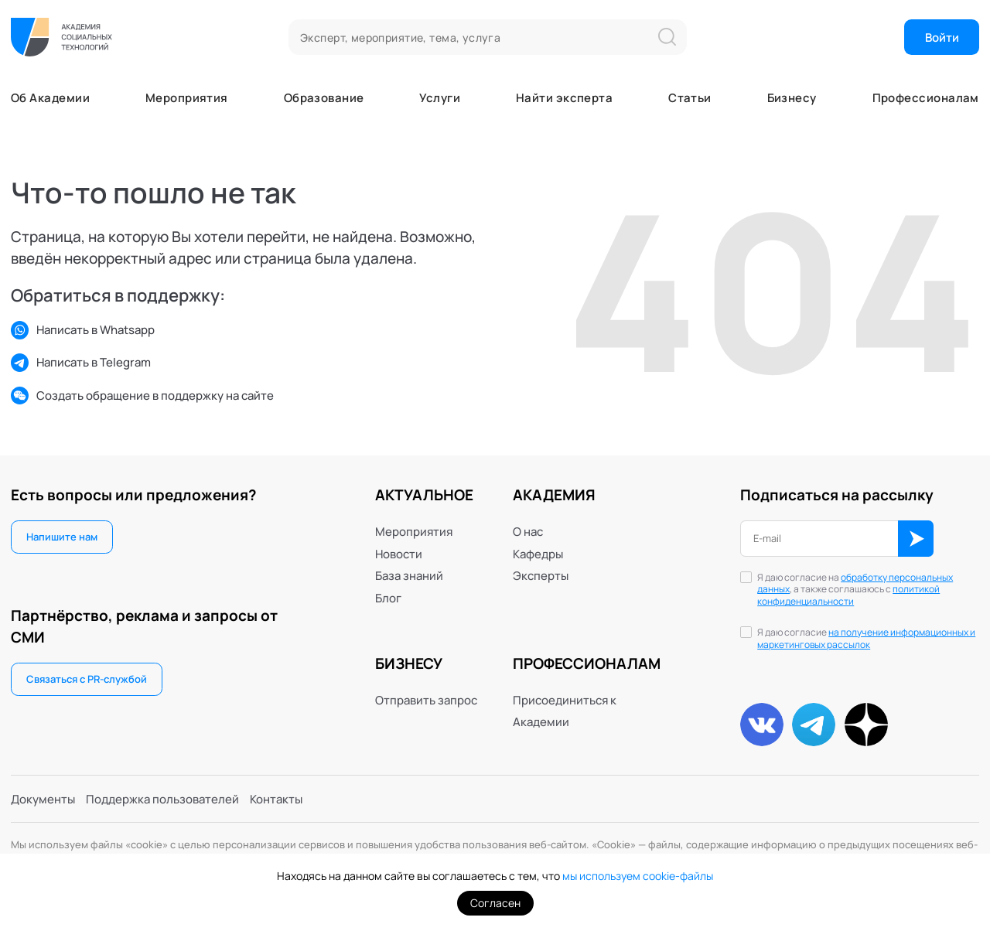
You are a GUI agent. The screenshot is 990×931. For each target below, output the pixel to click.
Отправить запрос (426, 700)
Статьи (690, 98)
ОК (916, 538)
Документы (43, 799)
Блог (388, 597)
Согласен (495, 902)
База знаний (409, 575)
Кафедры (538, 553)
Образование (324, 98)
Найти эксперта (564, 98)
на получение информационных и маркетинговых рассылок (866, 638)
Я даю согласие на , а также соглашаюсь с (855, 590)
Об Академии (50, 98)
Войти (942, 37)
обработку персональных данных (855, 583)
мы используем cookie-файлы (637, 875)
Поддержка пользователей (162, 799)
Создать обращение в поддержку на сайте (142, 395)
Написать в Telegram (81, 362)
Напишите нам (61, 537)
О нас (528, 531)
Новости (398, 553)
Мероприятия (186, 98)
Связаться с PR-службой (86, 679)
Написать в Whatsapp (83, 330)
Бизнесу (792, 98)
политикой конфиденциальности (848, 595)
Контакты (276, 799)
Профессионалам (925, 98)
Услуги (439, 98)
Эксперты (540, 575)
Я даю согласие (866, 638)
